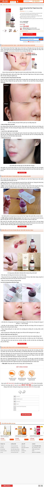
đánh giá (30, 11)
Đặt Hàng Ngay (29, 34)
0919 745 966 (37, 2)
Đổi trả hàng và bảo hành (15, 450)
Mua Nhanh (7, 485)
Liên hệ (1, 452)
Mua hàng (11, 439)
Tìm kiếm (23, 452)
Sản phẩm (2, 447)
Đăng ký (23, 449)
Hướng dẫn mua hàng (14, 447)
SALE (42, 426)
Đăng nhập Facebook (25, 447)
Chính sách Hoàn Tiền (14, 452)
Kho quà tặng (2, 449)
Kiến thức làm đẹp (3, 450)
